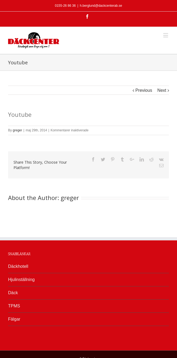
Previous (143, 90)
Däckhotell (18, 266)
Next (161, 90)
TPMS (14, 306)
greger (17, 130)
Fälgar (14, 319)
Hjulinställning (21, 279)
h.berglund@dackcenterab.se (101, 6)
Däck (13, 292)
